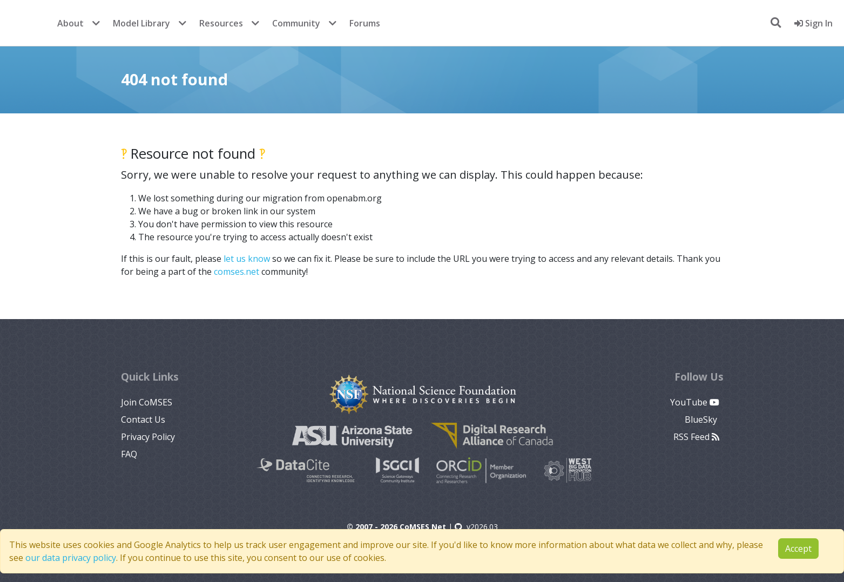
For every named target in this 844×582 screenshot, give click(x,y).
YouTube (694, 402)
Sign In (813, 23)
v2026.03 (476, 527)
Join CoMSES (146, 402)
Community (296, 23)
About (70, 23)
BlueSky (702, 419)
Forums (364, 23)
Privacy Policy (148, 437)
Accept (798, 548)
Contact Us (143, 419)
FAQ (129, 454)
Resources (221, 23)
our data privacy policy (70, 558)
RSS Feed (696, 437)
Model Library (141, 23)
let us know (247, 259)
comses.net (236, 272)
